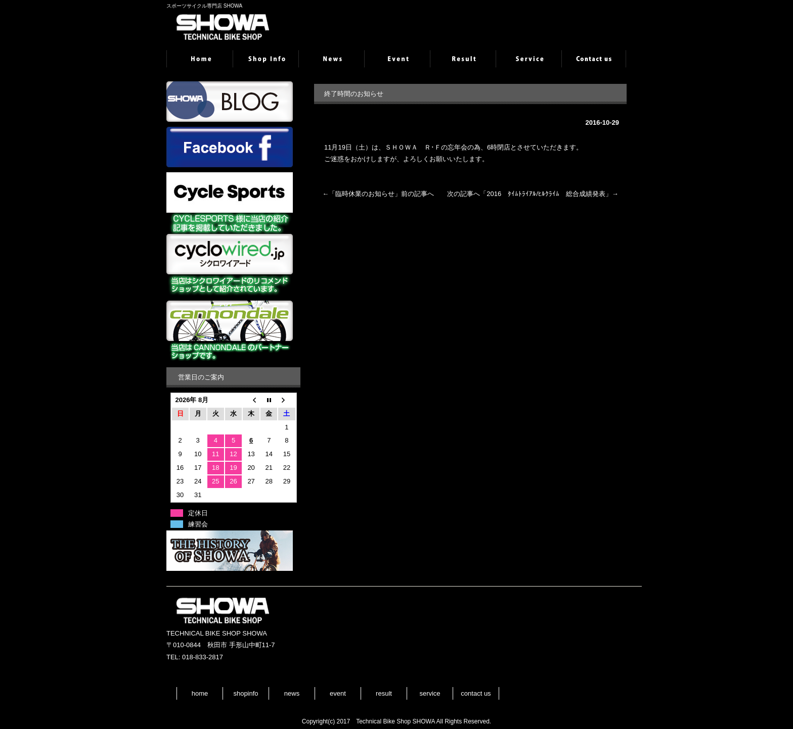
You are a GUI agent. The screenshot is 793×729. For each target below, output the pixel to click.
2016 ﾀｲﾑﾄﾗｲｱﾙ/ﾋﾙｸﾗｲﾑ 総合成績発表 (546, 194)
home (199, 59)
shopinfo (265, 59)
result (462, 59)
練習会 (198, 524)
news (331, 59)
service (528, 59)
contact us (476, 693)
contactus (594, 59)
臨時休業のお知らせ (364, 194)
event (396, 59)
